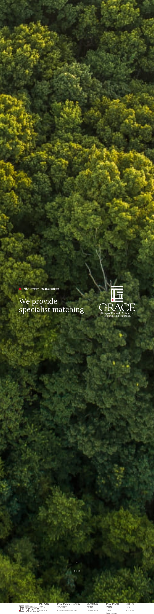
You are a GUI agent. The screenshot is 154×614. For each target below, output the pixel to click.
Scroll (77, 570)
